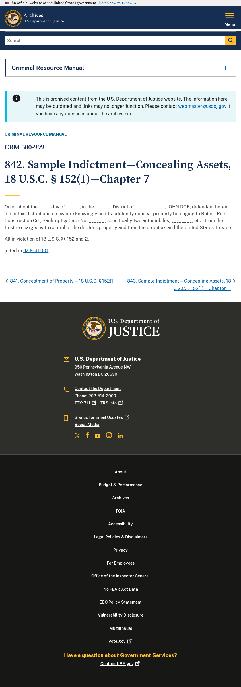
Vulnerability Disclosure (120, 615)
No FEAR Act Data (120, 589)
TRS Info (112, 403)
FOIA (120, 511)
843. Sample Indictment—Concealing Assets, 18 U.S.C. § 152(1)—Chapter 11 (179, 284)
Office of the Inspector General (120, 576)
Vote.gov (120, 641)
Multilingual (120, 628)
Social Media (87, 424)
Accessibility (120, 524)
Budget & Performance (120, 485)
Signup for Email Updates (102, 417)
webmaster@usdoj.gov (202, 106)
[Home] (35, 25)
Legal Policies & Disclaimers (120, 537)
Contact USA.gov (120, 663)
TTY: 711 (86, 403)
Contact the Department (98, 388)
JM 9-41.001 (35, 250)
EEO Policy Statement (121, 602)
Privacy (120, 550)
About (120, 472)
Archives (120, 498)
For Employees (121, 563)
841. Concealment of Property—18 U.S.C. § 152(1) (62, 281)
